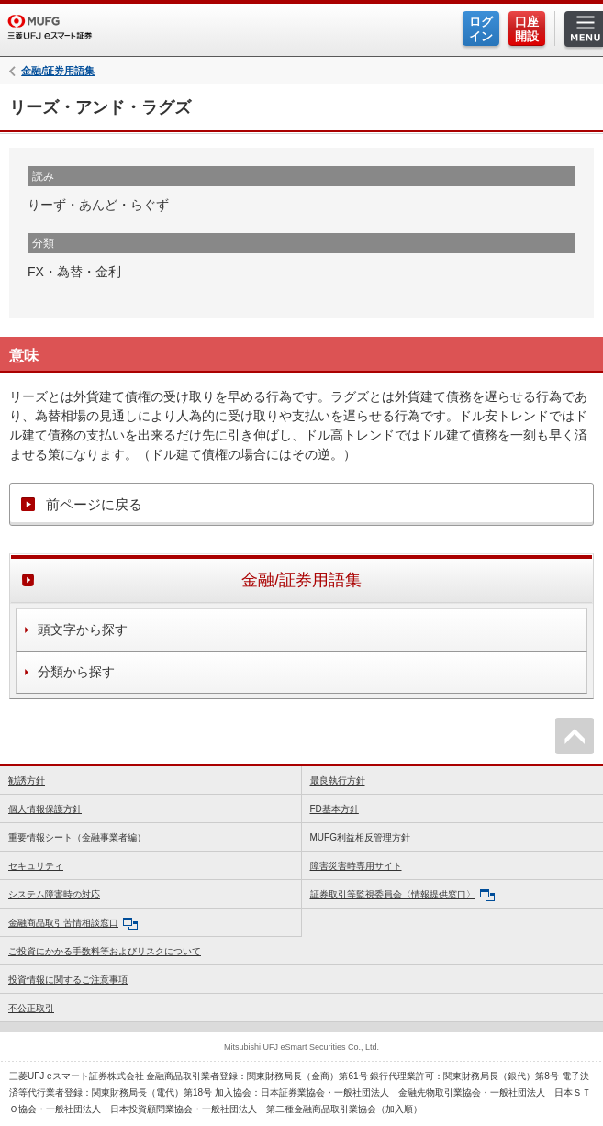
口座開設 (527, 29)
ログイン (481, 29)
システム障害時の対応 (54, 894)
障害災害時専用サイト (356, 866)
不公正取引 (31, 1008)
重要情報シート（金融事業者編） (77, 837)
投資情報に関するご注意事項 (68, 980)
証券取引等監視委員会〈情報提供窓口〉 (402, 895)
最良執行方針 (337, 780)
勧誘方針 (26, 780)
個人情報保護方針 (45, 809)
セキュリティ (35, 866)
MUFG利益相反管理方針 (360, 837)
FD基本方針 (334, 809)
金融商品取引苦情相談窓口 (73, 924)
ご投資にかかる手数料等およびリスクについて (104, 951)
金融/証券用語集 (58, 71)
